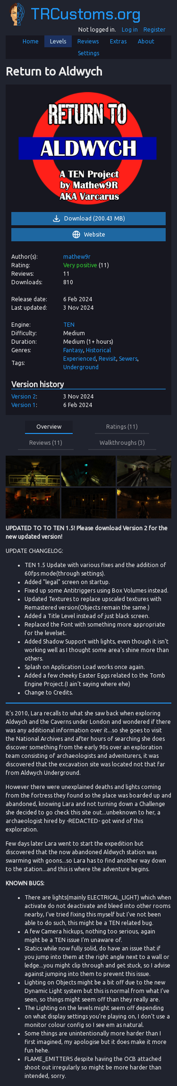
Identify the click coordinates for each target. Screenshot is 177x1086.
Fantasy (73, 350)
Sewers (128, 359)
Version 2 (23, 396)
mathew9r (77, 257)
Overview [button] (48, 427)
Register (154, 29)
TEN (69, 325)
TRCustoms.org (74, 14)
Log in (130, 29)
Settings (88, 53)
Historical (98, 350)
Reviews (88, 41)
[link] (88, 148)
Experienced (79, 359)
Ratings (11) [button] (122, 427)
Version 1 (23, 405)
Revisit (107, 359)
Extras (118, 41)
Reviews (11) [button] (45, 443)
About (146, 41)
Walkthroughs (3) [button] (122, 443)
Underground (81, 367)
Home (31, 41)
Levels (58, 41)
